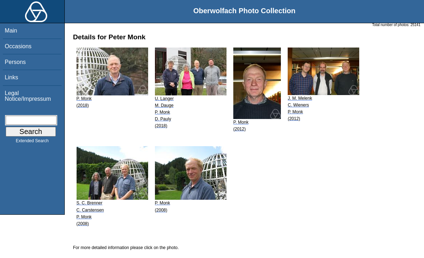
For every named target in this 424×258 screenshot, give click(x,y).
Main (11, 31)
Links (11, 77)
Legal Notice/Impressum (28, 96)
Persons (15, 62)
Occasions (18, 46)
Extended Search (32, 142)
